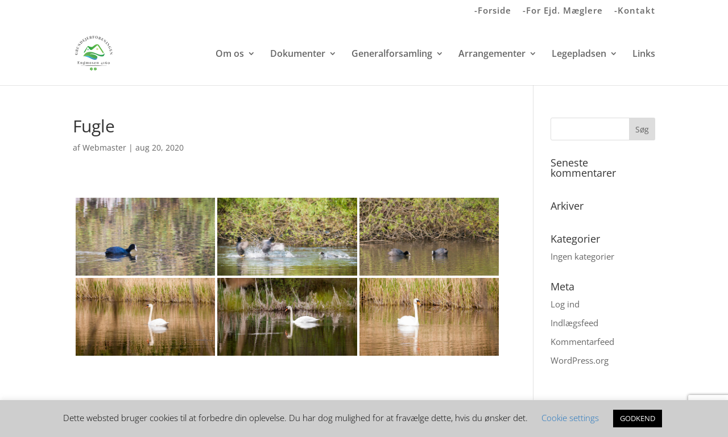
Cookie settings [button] (570, 417)
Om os (230, 54)
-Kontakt (634, 11)
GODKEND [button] (637, 418)
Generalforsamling (391, 54)
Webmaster (104, 147)
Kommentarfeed (582, 341)
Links (643, 54)
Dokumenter (297, 54)
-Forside (492, 11)
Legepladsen (579, 54)
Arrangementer (492, 54)
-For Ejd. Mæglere (563, 11)
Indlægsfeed (574, 322)
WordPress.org (580, 360)
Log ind (565, 304)
